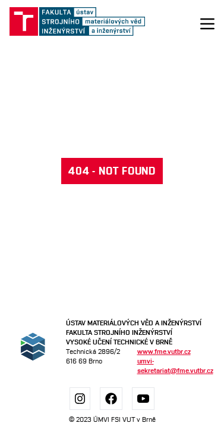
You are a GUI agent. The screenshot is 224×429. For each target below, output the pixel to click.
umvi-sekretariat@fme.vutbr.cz (171, 365)
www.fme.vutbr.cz (164, 351)
